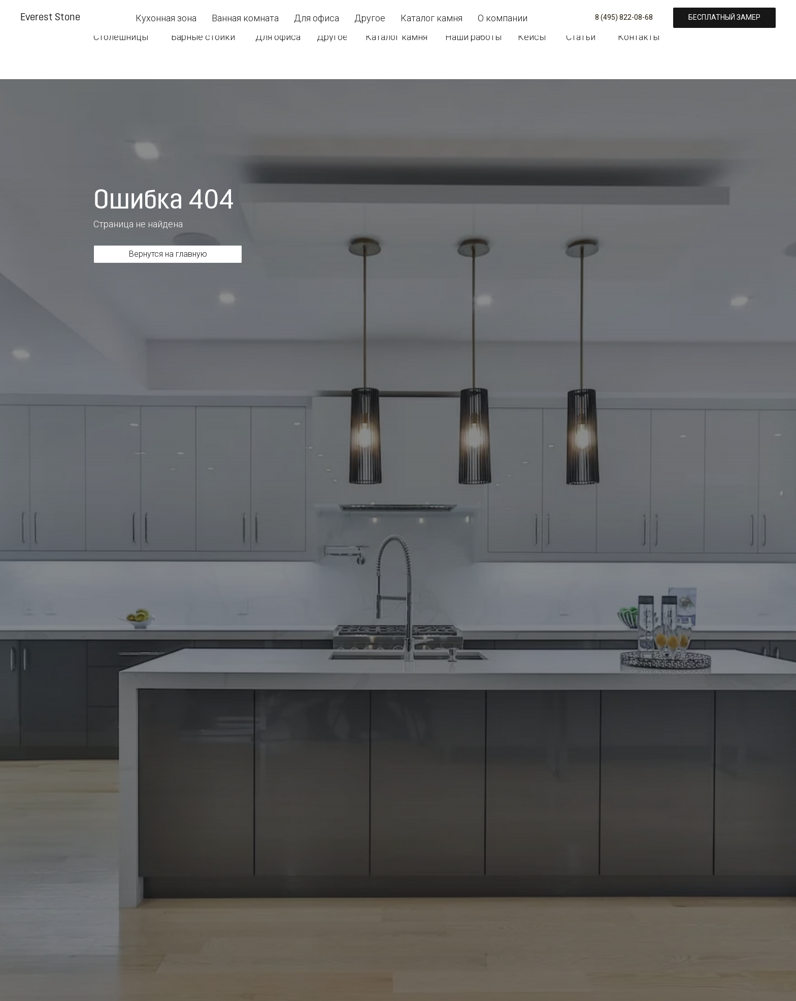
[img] (123, 12)
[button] (657, 14)
